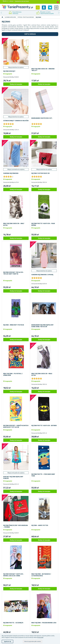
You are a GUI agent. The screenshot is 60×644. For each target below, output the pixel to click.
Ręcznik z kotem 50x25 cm (40, 173)
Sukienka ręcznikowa (10, 173)
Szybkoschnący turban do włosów (16, 120)
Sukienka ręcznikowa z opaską (42, 274)
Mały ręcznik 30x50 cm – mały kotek (13, 224)
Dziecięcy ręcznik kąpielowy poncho (13, 477)
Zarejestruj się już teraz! (22, 1)
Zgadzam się (7, 641)
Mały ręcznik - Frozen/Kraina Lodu (43, 623)
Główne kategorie (10, 17)
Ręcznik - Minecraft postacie (13, 325)
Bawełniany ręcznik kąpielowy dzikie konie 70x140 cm (42, 325)
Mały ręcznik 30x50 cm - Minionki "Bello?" (42, 69)
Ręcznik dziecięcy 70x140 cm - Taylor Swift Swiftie (13, 273)
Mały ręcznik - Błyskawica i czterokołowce (41, 575)
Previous (1, 12)
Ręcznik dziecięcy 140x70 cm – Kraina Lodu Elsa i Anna (13, 575)
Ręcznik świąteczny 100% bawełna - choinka (15, 526)
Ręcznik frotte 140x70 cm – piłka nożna (43, 224)
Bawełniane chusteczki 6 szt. (41, 118)
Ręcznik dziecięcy (9, 71)
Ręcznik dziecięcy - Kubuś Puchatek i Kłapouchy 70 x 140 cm (16, 426)
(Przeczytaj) (40, 637)
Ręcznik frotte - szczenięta (13, 623)
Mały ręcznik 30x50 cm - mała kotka (41, 374)
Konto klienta (44, 9)
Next (58, 12)
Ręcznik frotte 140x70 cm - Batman (44, 425)
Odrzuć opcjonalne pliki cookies (32, 641)
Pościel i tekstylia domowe (26, 17)
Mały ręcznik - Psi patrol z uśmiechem (12, 374)
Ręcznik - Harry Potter (39, 525)
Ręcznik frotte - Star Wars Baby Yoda (43, 475)
